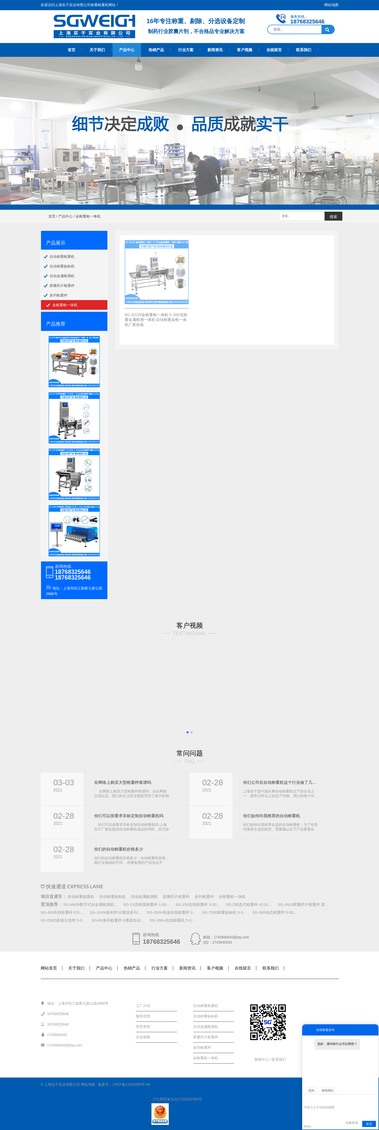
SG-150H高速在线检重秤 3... (171, 912)
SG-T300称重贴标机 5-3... (224, 912)
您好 (311, 1090)
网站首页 (49, 968)
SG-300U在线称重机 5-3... (172, 920)
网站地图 (331, 5)
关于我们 (97, 50)
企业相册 (143, 1037)
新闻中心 (262, 1059)
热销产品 (156, 50)
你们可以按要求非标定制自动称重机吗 (128, 816)
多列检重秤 (58, 295)
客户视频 (244, 50)
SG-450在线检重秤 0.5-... (62, 912)
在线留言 (274, 50)
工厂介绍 (143, 1006)
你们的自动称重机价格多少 (118, 849)
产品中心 (126, 50)
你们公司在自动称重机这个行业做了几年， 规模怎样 (280, 782)
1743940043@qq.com (61, 1045)
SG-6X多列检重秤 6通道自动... (117, 920)
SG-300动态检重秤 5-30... (274, 912)
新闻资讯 (215, 50)
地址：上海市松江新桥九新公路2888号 (75, 1003)
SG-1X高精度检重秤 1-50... (146, 904)
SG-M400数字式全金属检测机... (90, 904)
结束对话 (352, 1123)
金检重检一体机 (64, 305)
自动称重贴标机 (62, 266)
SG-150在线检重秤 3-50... (198, 904)
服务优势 (143, 1016)
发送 (369, 1124)
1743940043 (54, 1034)
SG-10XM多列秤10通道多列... (115, 912)
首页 (71, 50)
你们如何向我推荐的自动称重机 (271, 816)
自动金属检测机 (62, 276)
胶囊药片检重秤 (62, 286)
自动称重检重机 (62, 256)
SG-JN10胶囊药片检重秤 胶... (303, 904)
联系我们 (303, 50)
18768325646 (55, 1013)
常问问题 (189, 753)
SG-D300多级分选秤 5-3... (63, 920)
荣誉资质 (143, 1027)
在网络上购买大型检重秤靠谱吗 (122, 782)
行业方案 (185, 50)
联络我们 (328, 1090)
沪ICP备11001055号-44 (131, 1084)
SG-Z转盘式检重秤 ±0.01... (249, 904)
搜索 (333, 216)
